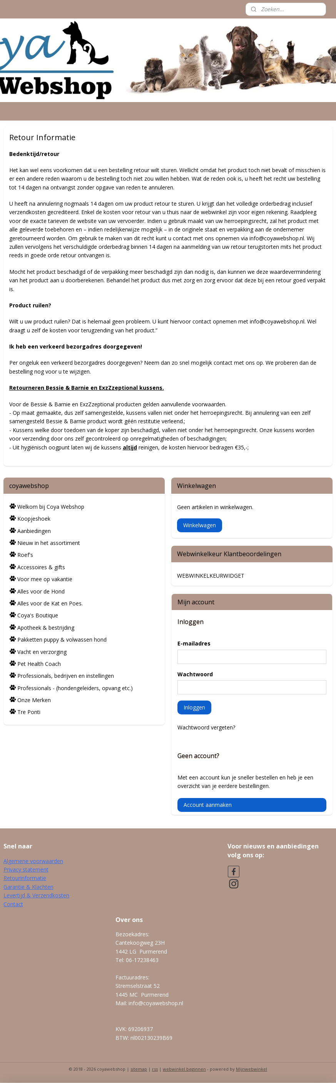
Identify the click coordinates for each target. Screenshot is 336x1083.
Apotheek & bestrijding (45, 627)
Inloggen (194, 707)
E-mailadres (194, 643)
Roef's (25, 554)
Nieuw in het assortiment (48, 543)
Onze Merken (34, 700)
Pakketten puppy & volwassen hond (62, 639)
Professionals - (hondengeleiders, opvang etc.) (75, 688)
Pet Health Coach (39, 663)
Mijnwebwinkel (251, 1069)
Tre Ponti (28, 712)
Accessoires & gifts (41, 567)
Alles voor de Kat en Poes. (50, 603)
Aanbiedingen (34, 531)
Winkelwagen (199, 525)
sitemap (138, 1069)
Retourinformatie (24, 878)
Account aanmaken (208, 804)
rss (155, 1069)
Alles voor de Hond (41, 591)
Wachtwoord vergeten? (206, 727)
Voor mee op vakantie (44, 579)
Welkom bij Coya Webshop (50, 506)
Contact (13, 904)
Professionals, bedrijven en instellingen (65, 675)
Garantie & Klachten (28, 886)
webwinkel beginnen (184, 1069)
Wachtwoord (195, 674)
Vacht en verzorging (42, 652)
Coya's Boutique (37, 615)
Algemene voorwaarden (33, 861)
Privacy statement (25, 869)
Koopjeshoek (33, 518)
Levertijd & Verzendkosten (36, 895)
